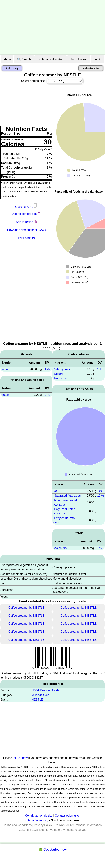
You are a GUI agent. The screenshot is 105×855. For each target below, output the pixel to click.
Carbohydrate (61, 369)
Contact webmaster (67, 815)
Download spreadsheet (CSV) (26, 229)
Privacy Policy (43, 825)
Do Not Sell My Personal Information (78, 825)
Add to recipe (24, 221)
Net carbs (60, 378)
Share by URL (26, 206)
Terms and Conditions (17, 825)
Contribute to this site (38, 815)
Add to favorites (90, 68)
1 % (47, 369)
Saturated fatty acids (67, 495)
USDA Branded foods (45, 690)
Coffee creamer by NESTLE (26, 607)
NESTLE (37, 699)
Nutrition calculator (50, 59)
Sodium (5, 369)
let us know (20, 757)
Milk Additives (40, 695)
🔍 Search (24, 59)
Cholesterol (59, 548)
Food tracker (79, 59)
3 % (100, 491)
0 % (47, 394)
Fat (54, 491)
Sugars (58, 373)
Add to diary (11, 68)
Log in (98, 59)
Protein (5, 394)
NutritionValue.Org (36, 820)
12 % (100, 495)
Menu (7, 59)
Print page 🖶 (26, 237)
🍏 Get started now (52, 849)
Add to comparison (24, 213)
